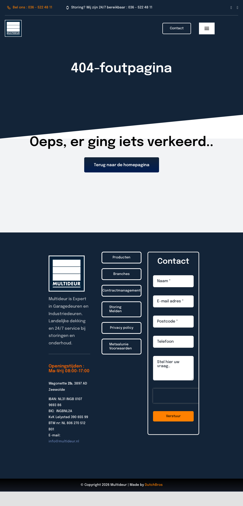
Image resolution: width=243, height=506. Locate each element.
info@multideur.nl (64, 441)
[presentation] (184, 396)
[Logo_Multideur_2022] (13, 22)
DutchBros (154, 485)
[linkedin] (237, 8)
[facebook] (231, 8)
